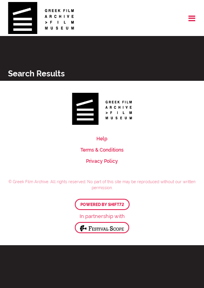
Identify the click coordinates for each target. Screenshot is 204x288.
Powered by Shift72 (102, 204)
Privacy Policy (102, 160)
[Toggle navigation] (192, 18)
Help (102, 138)
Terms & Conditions (102, 149)
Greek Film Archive (41, 18)
